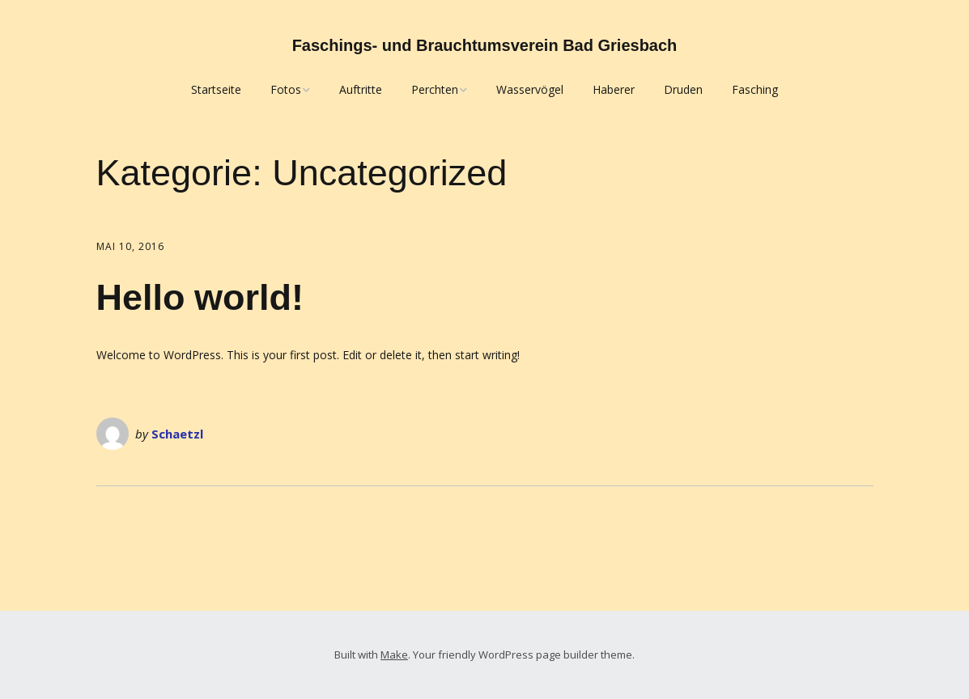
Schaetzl (177, 434)
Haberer (614, 89)
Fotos (285, 89)
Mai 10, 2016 (130, 246)
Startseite (216, 89)
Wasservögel (529, 89)
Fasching (755, 89)
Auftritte (360, 89)
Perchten (434, 89)
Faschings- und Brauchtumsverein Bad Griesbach (485, 45)
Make (394, 654)
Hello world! (200, 297)
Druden (683, 89)
